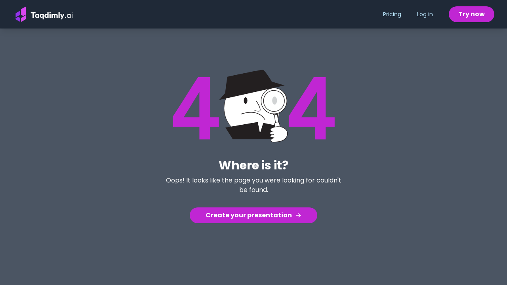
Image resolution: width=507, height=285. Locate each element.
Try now (471, 14)
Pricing (392, 14)
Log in (425, 14)
